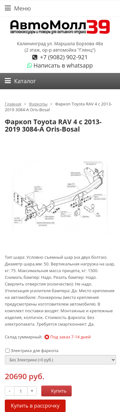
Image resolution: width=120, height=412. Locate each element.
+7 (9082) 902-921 (63, 57)
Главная (13, 104)
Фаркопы (38, 104)
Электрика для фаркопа (31, 350)
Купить (55, 391)
